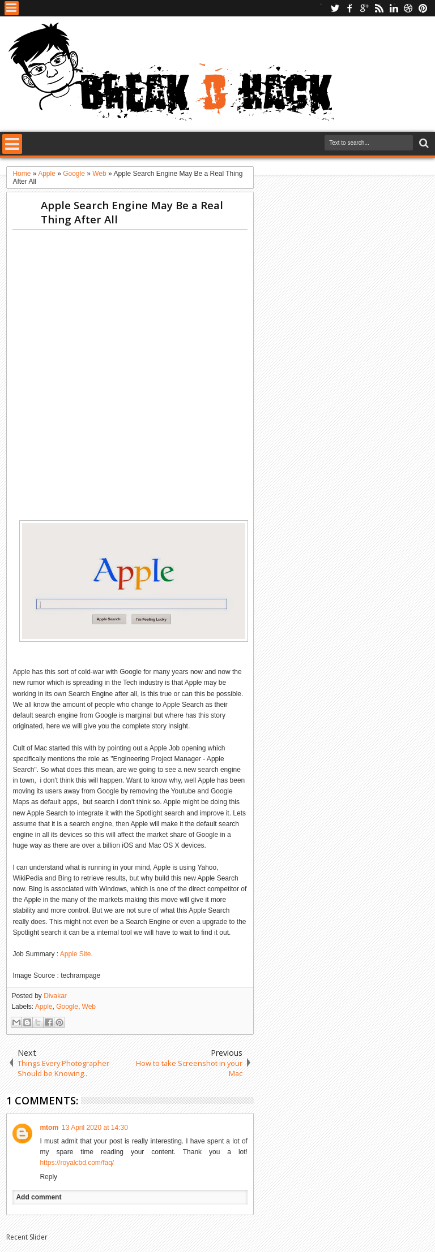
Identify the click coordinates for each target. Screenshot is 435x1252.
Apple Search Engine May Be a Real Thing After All (132, 212)
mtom (49, 1128)
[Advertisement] (218, 263)
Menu (12, 8)
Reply (48, 1177)
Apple (44, 1007)
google (364, 8)
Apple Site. (76, 954)
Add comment (38, 1197)
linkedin (393, 8)
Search (423, 143)
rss (379, 8)
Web (89, 1007)
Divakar (55, 996)
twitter (334, 8)
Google (67, 1007)
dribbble (408, 8)
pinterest (423, 8)
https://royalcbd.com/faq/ (77, 1163)
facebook (349, 8)
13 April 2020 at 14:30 (95, 1128)
